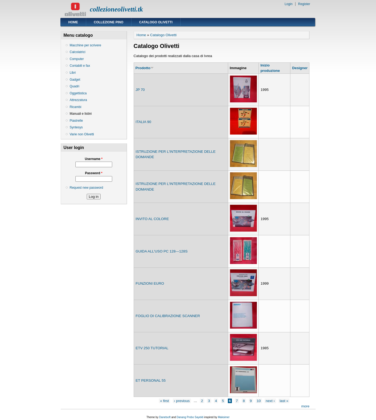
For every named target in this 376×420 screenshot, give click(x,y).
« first (164, 401)
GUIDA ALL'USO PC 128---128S (162, 251)
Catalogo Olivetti (156, 22)
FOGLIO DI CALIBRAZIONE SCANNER (168, 316)
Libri (73, 73)
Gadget (75, 79)
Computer (77, 59)
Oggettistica (78, 93)
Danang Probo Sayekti (190, 417)
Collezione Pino (108, 22)
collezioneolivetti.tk (116, 9)
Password (94, 173)
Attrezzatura (78, 100)
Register (304, 4)
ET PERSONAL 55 (151, 380)
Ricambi (75, 107)
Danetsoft (165, 417)
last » (284, 401)
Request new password (86, 187)
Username (94, 159)
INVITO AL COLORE (152, 219)
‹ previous (182, 401)
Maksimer (223, 417)
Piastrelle (76, 120)
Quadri (74, 86)
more (305, 406)
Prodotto (145, 68)
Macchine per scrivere (85, 45)
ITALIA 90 (143, 122)
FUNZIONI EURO (150, 283)
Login (288, 4)
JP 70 (140, 90)
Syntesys (76, 127)
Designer (300, 68)
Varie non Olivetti (82, 134)
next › (270, 401)
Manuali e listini (81, 114)
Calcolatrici (78, 52)
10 (259, 401)
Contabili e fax (80, 66)
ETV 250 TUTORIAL (152, 348)
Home (73, 22)
